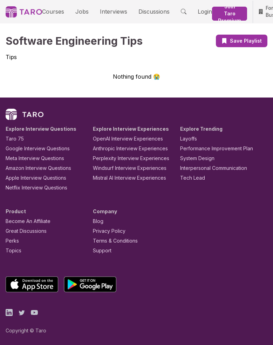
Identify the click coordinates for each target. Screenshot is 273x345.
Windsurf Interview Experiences (124, 167)
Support (100, 250)
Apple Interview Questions (32, 177)
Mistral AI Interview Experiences (125, 177)
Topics (12, 250)
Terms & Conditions (113, 240)
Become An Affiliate (26, 220)
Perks (11, 240)
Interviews (104, 11)
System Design (195, 157)
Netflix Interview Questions (33, 187)
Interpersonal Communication (209, 167)
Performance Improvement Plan (211, 148)
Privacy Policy (107, 230)
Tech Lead (190, 177)
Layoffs (187, 138)
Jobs (76, 11)
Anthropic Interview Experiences (125, 148)
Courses (51, 11)
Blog (97, 220)
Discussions (141, 11)
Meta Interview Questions (31, 157)
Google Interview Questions (33, 148)
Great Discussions (23, 230)
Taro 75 (13, 138)
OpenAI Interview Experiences (123, 138)
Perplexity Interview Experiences (125, 157)
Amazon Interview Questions (34, 167)
